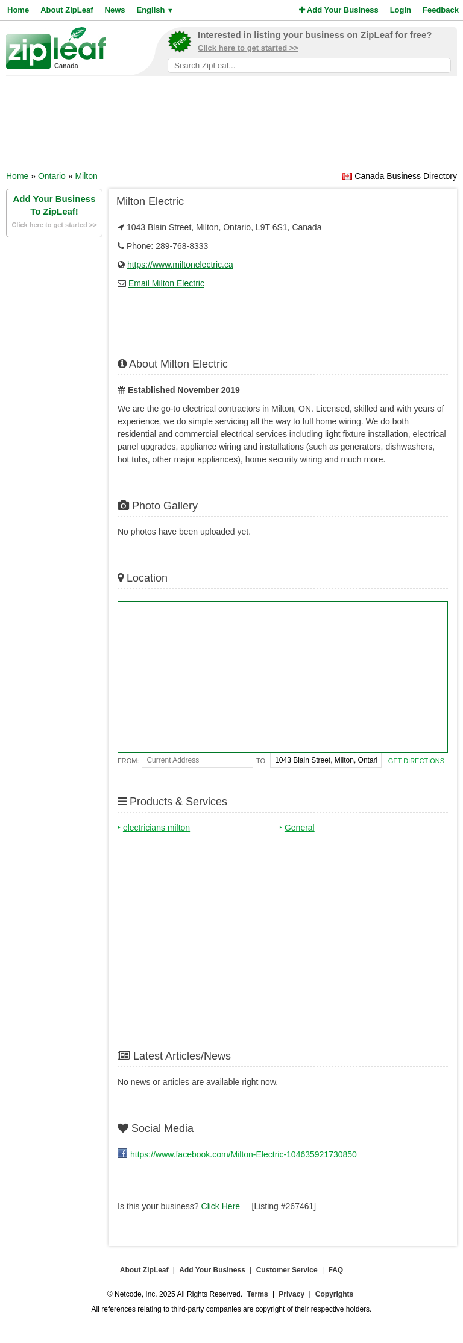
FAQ (336, 1270)
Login (400, 9)
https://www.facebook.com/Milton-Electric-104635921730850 (243, 1154)
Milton (86, 176)
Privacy (291, 1294)
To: (261, 760)
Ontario (52, 176)
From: (128, 760)
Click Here (221, 1206)
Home (18, 9)
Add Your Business (339, 9)
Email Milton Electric (166, 283)
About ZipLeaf (66, 9)
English (154, 9)
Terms (257, 1294)
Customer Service (287, 1270)
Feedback (441, 9)
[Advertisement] (231, 127)
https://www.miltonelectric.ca (180, 264)
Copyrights (334, 1294)
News (115, 9)
